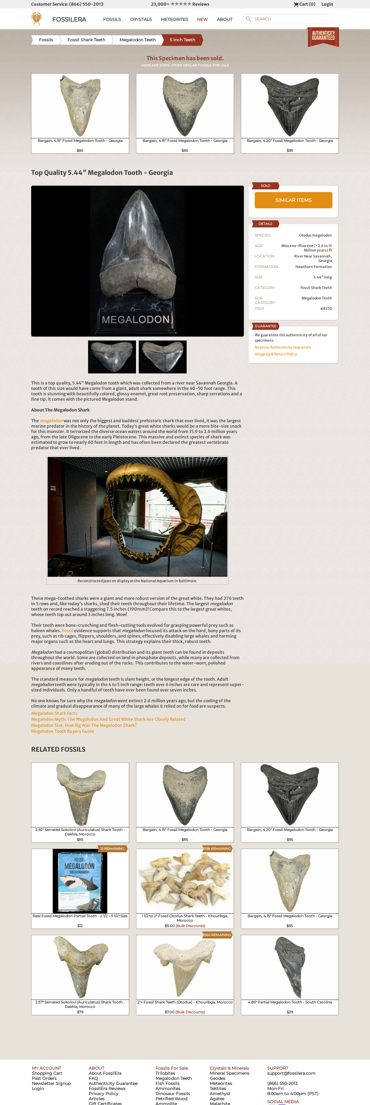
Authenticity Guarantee (113, 1083)
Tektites (218, 1088)
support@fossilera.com (291, 1073)
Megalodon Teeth (317, 298)
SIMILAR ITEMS (293, 200)
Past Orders (44, 1078)
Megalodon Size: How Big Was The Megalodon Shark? (84, 725)
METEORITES (174, 19)
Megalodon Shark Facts (54, 713)
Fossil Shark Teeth (316, 287)
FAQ (93, 1078)
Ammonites (167, 1088)
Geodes (217, 1078)
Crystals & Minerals (229, 1068)
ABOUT (224, 19)
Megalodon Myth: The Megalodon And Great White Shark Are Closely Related (108, 719)
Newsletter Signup (51, 1083)
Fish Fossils (167, 1083)
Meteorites (221, 1083)
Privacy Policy (103, 1093)
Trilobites (165, 1073)
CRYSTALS (141, 19)
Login (327, 4)
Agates (217, 1098)
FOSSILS (112, 19)
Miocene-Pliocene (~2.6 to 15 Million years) (306, 247)
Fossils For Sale (171, 1068)
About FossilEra (105, 1073)
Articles (97, 1098)
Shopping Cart (47, 1073)
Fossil (67, 630)
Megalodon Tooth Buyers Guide (62, 731)
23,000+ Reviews (180, 4)
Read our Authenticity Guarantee (283, 347)
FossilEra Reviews (107, 1088)
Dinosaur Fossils (172, 1093)
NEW (202, 19)
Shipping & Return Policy (276, 354)
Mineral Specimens (229, 1073)
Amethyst (220, 1093)
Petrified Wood (171, 1098)
